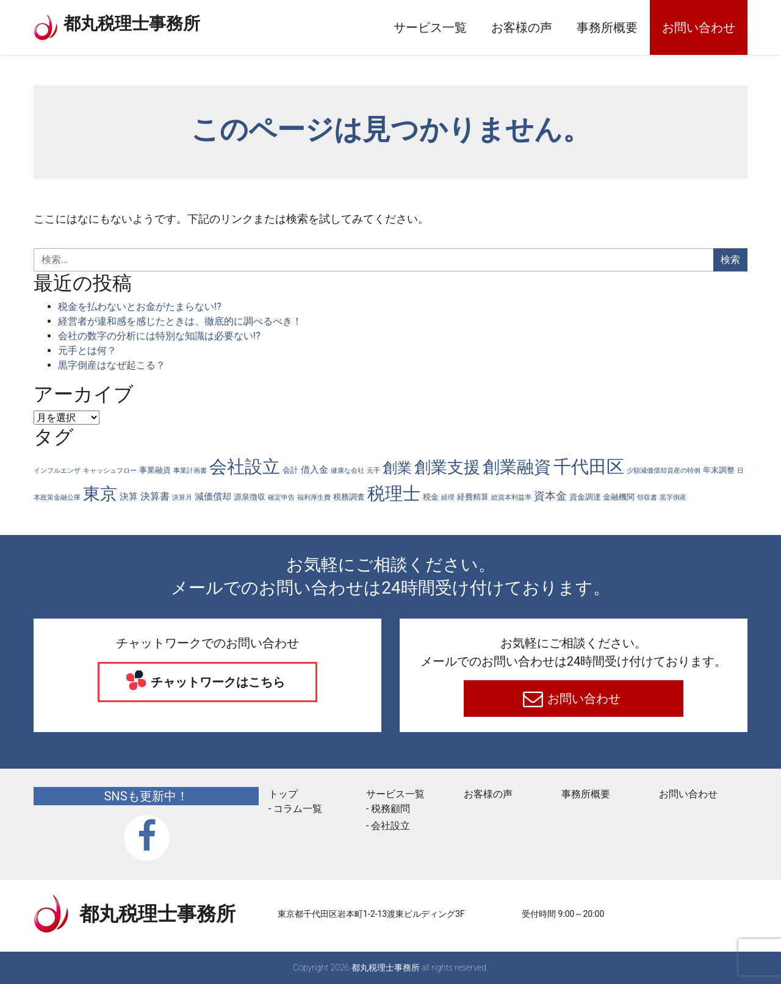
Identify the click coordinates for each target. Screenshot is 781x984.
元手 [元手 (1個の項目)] (373, 471)
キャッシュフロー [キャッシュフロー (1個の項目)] (110, 471)
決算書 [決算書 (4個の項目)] (155, 496)
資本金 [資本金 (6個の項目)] (550, 496)
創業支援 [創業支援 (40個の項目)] (447, 467)
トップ (283, 794)
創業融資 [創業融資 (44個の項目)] (517, 467)
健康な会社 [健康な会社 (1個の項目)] (347, 471)
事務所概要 (607, 27)
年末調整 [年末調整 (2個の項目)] (719, 470)
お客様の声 (521, 27)
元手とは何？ (87, 350)
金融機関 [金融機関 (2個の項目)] (619, 496)
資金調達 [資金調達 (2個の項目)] (585, 496)
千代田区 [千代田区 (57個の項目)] (588, 466)
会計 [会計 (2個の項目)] (290, 470)
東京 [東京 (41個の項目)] (100, 494)
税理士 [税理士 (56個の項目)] (393, 493)
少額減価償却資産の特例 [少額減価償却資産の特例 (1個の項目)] (663, 471)
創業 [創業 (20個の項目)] (397, 467)
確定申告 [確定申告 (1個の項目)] (281, 497)
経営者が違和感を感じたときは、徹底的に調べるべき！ (180, 321)
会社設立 (390, 825)
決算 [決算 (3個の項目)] (129, 497)
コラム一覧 (297, 808)
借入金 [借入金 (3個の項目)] (314, 470)
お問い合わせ (698, 27)
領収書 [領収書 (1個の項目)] (647, 497)
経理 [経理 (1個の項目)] (448, 497)
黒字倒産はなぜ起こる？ (111, 365)
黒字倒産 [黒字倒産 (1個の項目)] (673, 497)
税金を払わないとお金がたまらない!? (139, 306)
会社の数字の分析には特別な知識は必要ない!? (159, 336)
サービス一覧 (430, 27)
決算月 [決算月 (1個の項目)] (182, 497)
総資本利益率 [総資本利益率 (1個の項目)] (511, 497)
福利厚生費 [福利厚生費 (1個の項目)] (314, 497)
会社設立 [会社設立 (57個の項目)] (244, 466)
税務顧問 (390, 808)
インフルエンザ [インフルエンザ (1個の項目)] (57, 471)
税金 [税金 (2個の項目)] (431, 496)
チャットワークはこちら (217, 682)
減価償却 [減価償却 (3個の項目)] (213, 497)
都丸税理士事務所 (146, 24)
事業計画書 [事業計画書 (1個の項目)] (190, 471)
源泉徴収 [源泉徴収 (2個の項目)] (249, 496)
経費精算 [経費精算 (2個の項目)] (473, 496)
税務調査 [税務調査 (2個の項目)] (349, 496)
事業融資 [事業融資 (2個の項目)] (155, 470)
